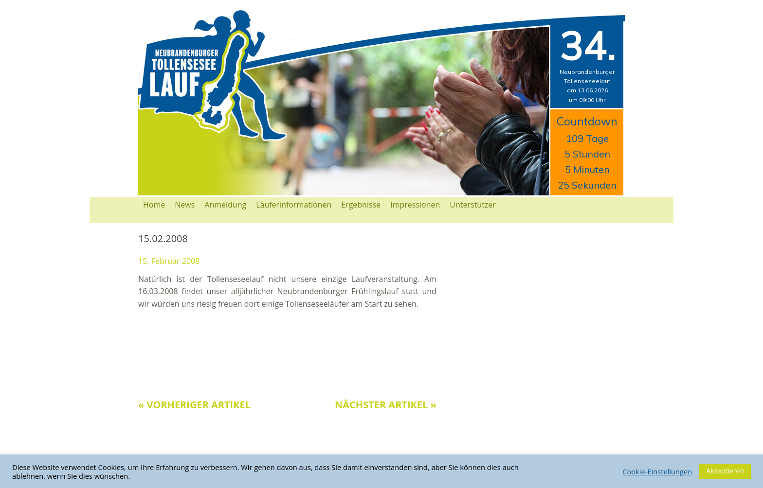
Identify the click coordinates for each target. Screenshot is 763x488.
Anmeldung (225, 204)
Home (154, 204)
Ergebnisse (361, 204)
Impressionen (415, 204)
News (185, 204)
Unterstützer (473, 204)
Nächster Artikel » (385, 404)
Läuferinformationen (293, 204)
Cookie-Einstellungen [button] (657, 471)
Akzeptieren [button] (725, 470)
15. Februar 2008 (169, 261)
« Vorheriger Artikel (194, 404)
